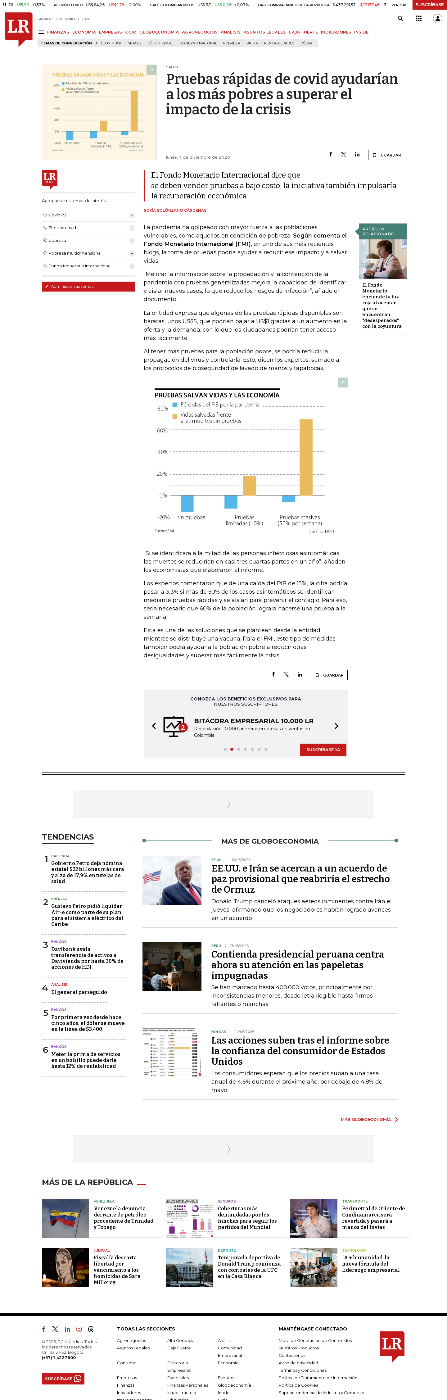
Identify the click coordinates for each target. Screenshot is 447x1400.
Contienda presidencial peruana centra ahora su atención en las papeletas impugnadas (297, 965)
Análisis (59, 984)
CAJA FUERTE (303, 31)
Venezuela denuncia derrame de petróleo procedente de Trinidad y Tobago (123, 1218)
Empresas (127, 1377)
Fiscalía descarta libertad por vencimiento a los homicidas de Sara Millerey (117, 1270)
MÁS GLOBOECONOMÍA (366, 1119)
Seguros (227, 1201)
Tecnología (354, 1250)
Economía (228, 1362)
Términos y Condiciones (303, 1370)
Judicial (102, 1250)
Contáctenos (292, 1355)
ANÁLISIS (231, 31)
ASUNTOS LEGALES (265, 31)
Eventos (226, 1377)
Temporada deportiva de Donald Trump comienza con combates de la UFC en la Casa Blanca (249, 1267)
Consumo (127, 1362)
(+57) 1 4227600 (59, 1357)
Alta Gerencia (181, 1340)
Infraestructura (181, 1392)
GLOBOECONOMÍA (159, 31)
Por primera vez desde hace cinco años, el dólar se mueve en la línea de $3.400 (88, 1023)
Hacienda (60, 856)
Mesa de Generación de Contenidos (315, 1340)
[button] (152, 727)
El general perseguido (79, 992)
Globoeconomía (234, 1385)
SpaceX (135, 43)
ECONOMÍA (84, 31)
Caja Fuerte (179, 1347)
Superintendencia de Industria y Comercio (321, 1392)
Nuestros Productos (299, 1347)
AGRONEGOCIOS (200, 31)
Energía (59, 899)
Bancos (59, 942)
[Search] (400, 19)
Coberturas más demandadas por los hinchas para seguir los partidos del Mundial (247, 1218)
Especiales (178, 1377)
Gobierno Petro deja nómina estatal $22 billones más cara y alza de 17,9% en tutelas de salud (87, 872)
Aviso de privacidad (298, 1362)
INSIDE (361, 31)
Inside (224, 1392)
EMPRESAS (110, 31)
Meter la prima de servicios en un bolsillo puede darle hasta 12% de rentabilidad (85, 1060)
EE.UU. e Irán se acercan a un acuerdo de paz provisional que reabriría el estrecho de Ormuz (300, 879)
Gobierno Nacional (198, 43)
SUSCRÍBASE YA (323, 749)
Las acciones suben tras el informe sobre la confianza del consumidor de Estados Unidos (300, 1051)
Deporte (227, 1250)
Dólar (306, 43)
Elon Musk (111, 43)
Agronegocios (131, 1340)
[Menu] (42, 32)
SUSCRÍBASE (430, 4)
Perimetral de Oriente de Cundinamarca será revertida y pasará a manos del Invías (373, 1218)
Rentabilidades (279, 43)
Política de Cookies (298, 1385)
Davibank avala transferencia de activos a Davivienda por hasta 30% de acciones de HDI (87, 958)
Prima (252, 43)
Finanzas (125, 1385)
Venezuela (104, 1201)
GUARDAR (386, 154)
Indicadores (129, 1392)
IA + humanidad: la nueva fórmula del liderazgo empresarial (371, 1264)
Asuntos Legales (133, 1347)
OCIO (130, 31)
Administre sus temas (69, 286)
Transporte (355, 1201)
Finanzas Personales (187, 1385)
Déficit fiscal (161, 43)
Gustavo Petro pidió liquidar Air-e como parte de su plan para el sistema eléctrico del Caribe (87, 915)
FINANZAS (58, 31)
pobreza (231, 43)
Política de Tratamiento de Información (318, 1377)
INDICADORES (336, 31)
